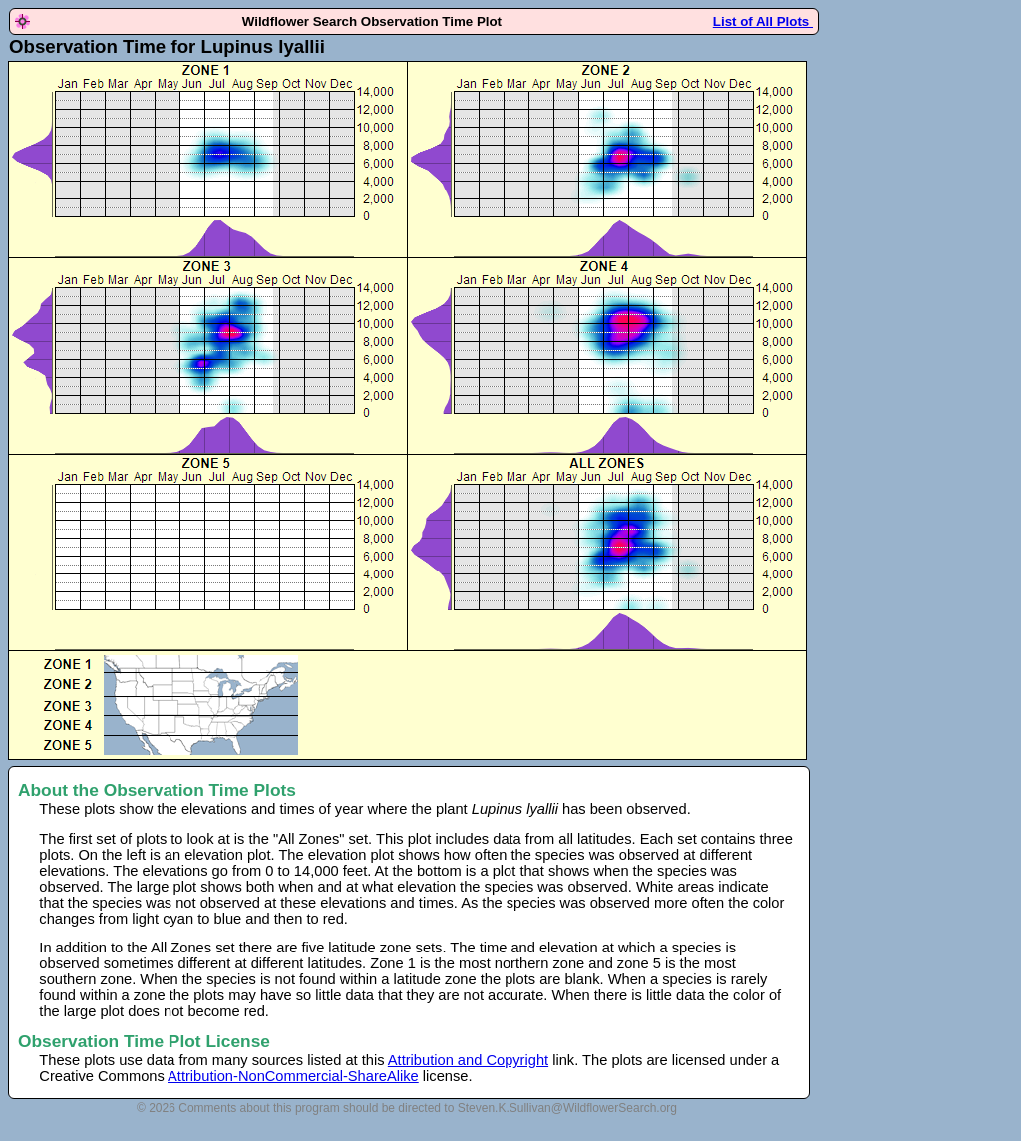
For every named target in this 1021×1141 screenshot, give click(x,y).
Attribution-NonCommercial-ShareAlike (293, 1076)
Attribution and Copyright (468, 1060)
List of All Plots (763, 21)
